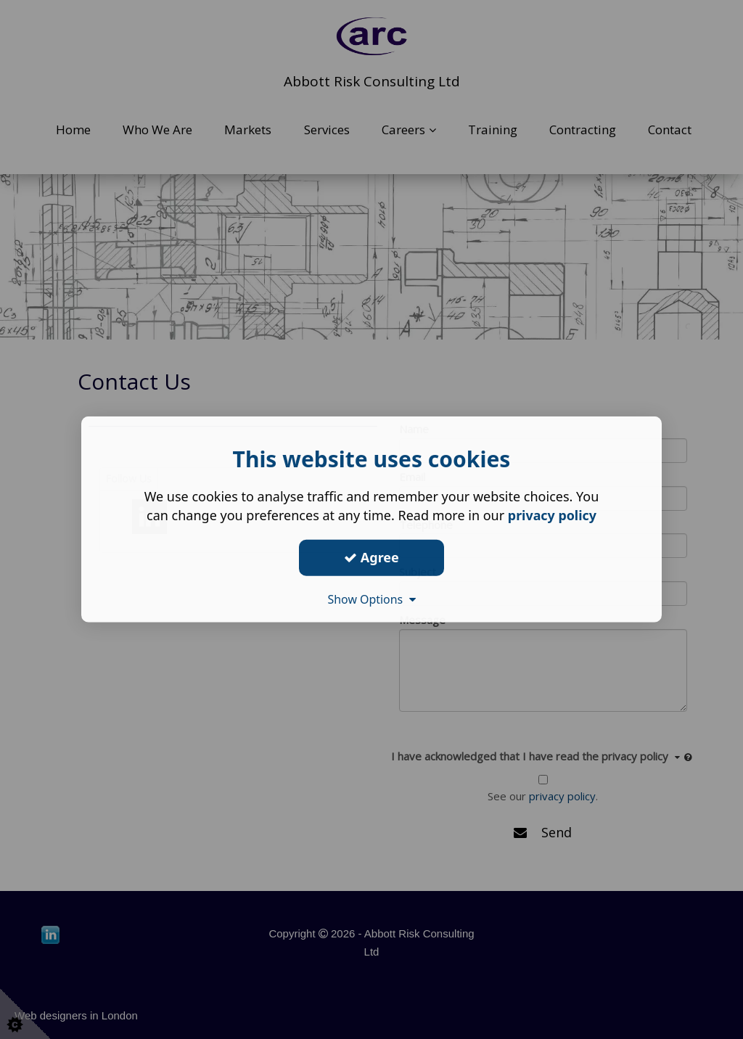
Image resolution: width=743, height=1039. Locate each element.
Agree (371, 557)
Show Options (371, 599)
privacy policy (551, 515)
